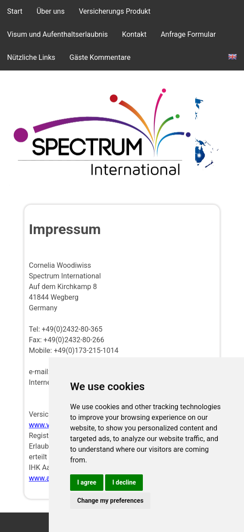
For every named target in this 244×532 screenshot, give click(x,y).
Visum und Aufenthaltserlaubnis (57, 34)
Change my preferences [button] (110, 500)
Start (14, 11)
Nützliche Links (31, 57)
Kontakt (134, 34)
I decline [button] (124, 482)
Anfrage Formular (188, 34)
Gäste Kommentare (100, 57)
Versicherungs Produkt (115, 11)
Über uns (50, 11)
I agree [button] (86, 482)
